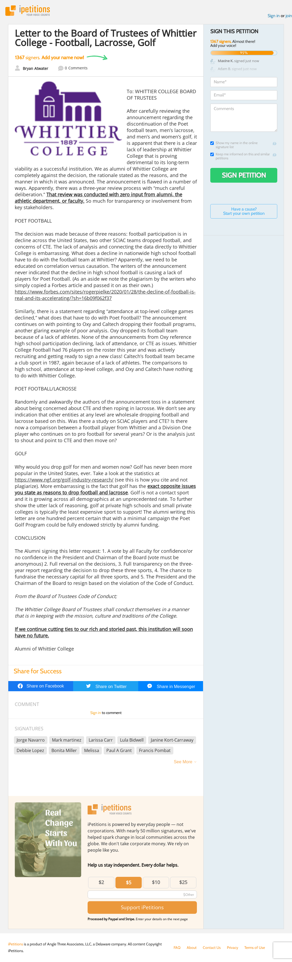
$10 (156, 882)
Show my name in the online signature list (234, 145)
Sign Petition (244, 175)
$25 (183, 882)
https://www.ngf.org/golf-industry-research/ (64, 479)
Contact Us (212, 947)
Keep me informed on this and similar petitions (240, 156)
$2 (101, 882)
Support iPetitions (142, 907)
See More (183, 762)
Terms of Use (254, 947)
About (192, 947)
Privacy (232, 947)
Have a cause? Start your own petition (244, 211)
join (289, 15)
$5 (128, 882)
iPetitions (27, 10)
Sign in (274, 15)
